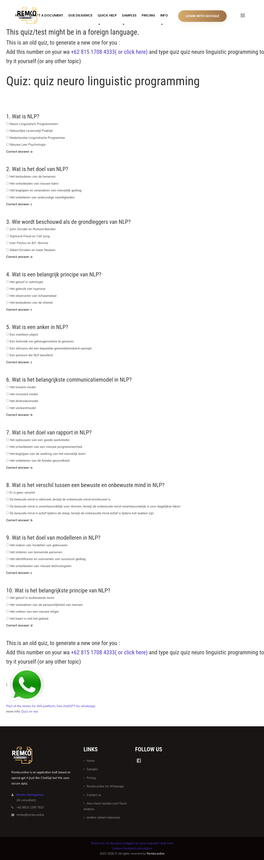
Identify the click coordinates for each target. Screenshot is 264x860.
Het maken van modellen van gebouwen (39, 545)
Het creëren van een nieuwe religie (34, 611)
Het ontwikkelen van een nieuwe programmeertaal (46, 447)
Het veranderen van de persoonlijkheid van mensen (46, 605)
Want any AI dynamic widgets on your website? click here (132, 843)
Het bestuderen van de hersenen (33, 176)
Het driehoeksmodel (24, 401)
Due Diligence (80, 15)
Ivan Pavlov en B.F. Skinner (29, 243)
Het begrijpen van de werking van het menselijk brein (48, 454)
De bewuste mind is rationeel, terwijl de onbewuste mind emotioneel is (60, 499)
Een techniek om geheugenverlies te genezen (42, 341)
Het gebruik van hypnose (27, 289)
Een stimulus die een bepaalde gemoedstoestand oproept (51, 348)
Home (91, 761)
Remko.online (156, 853)
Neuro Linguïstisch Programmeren (34, 124)
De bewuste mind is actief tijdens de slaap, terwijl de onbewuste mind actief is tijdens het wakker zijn (82, 513)
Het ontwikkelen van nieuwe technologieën (41, 566)
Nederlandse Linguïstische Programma (37, 138)
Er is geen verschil (22, 492)
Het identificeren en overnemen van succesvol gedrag (48, 559)
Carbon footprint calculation (132, 848)
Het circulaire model (24, 394)
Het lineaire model (23, 387)
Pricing (148, 15)
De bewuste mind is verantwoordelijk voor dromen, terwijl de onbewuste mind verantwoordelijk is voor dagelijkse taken (95, 506)
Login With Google (202, 16)
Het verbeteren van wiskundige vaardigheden (42, 197)
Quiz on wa (29, 711)
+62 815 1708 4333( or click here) (109, 51)
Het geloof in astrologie (26, 282)
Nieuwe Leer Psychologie (28, 144)
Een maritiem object (24, 334)
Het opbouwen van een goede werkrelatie (40, 440)
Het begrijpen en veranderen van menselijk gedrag (45, 190)
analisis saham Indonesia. (103, 817)
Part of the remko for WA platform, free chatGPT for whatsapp (50, 706)
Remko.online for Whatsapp (105, 786)
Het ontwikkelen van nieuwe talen (34, 183)
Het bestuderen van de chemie (31, 302)
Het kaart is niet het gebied (29, 619)
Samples (129, 15)
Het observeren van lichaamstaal (33, 296)
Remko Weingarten (30, 795)
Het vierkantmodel (23, 408)
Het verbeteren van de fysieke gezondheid (40, 460)
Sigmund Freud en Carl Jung (30, 236)
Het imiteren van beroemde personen (36, 552)
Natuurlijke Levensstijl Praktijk (31, 131)
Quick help (107, 15)
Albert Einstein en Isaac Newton (32, 250)
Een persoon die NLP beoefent (31, 355)
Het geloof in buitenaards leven (32, 598)
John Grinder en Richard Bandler (33, 229)
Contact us (94, 795)
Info (164, 15)
